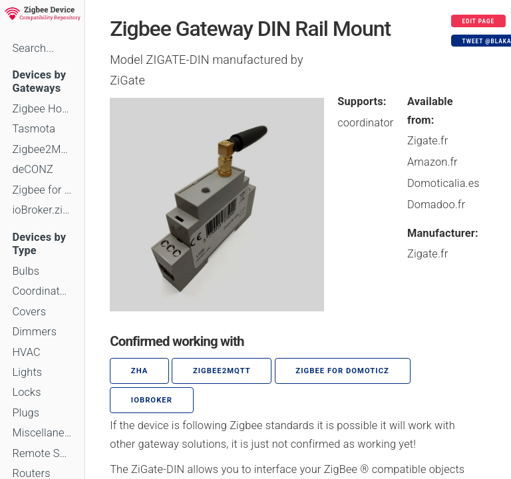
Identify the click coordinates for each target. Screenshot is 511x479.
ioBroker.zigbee (42, 210)
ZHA (139, 371)
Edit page (478, 21)
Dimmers (34, 331)
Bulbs (25, 271)
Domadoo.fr (436, 204)
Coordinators (42, 291)
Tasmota (33, 128)
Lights (27, 372)
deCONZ (32, 169)
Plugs (25, 412)
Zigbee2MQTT (42, 149)
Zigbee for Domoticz (42, 190)
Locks (26, 392)
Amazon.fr (432, 162)
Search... (33, 48)
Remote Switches (42, 453)
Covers (29, 311)
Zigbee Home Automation (42, 108)
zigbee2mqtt (222, 371)
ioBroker (151, 400)
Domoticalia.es (443, 183)
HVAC (26, 352)
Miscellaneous (42, 432)
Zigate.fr (427, 140)
